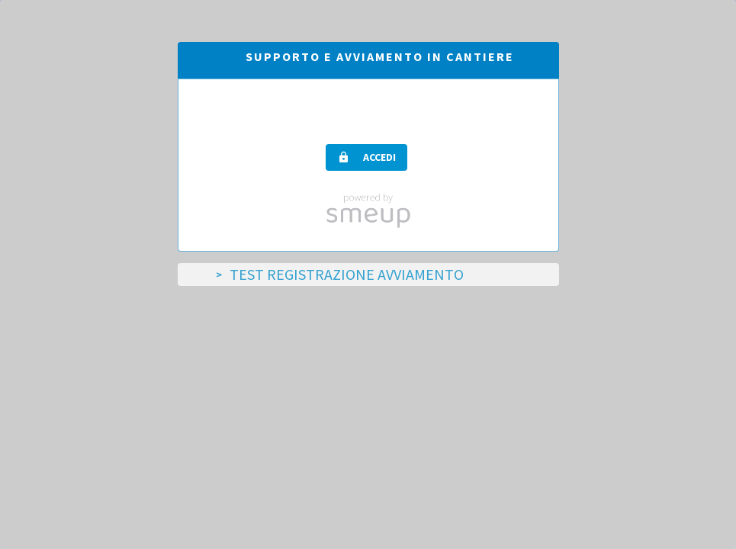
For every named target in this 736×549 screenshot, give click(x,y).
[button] (366, 157)
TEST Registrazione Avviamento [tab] (347, 274)
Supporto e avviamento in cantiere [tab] (380, 56)
